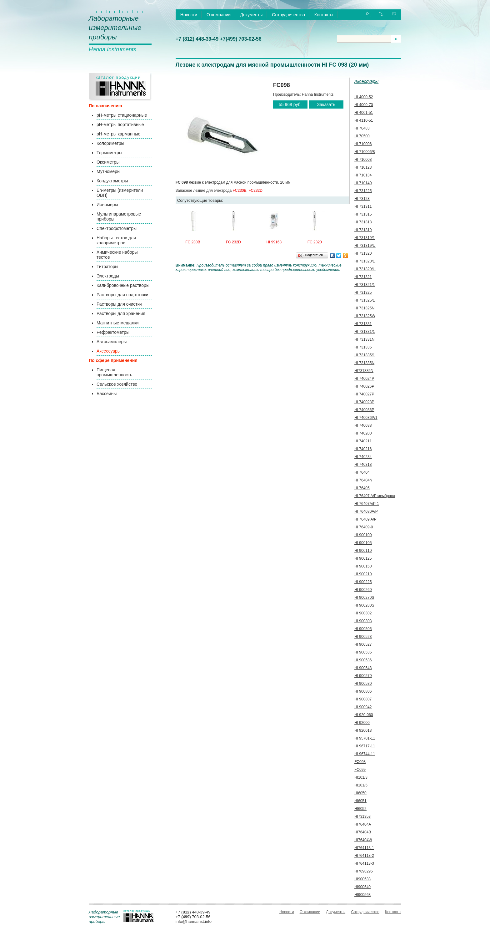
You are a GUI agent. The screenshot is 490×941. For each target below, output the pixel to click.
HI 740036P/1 (365, 417)
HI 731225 (363, 191)
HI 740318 (363, 464)
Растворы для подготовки (122, 294)
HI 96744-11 (364, 754)
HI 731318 (363, 222)
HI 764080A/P (366, 511)
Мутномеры (108, 171)
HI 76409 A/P (365, 519)
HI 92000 (362, 722)
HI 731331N (364, 339)
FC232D (255, 190)
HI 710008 (363, 159)
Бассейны (107, 393)
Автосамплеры (112, 341)
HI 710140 (363, 183)
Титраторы (107, 266)
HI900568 (362, 895)
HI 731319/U (364, 245)
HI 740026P (364, 386)
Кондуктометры (112, 180)
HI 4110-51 (363, 120)
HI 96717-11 (364, 746)
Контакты (323, 14)
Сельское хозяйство (117, 384)
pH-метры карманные (118, 133)
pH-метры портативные (120, 124)
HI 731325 (363, 292)
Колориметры (110, 143)
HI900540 (362, 887)
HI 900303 (363, 621)
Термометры (109, 152)
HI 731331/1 (364, 331)
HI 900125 (363, 558)
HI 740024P (364, 378)
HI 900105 (363, 543)
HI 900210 (363, 574)
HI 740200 (363, 433)
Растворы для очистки (119, 304)
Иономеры (107, 204)
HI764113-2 (364, 855)
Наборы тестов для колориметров (116, 240)
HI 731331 (363, 324)
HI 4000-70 (363, 105)
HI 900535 (363, 652)
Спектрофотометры (117, 228)
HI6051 (360, 801)
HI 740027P (364, 394)
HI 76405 (362, 488)
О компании (219, 14)
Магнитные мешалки (118, 322)
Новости (188, 14)
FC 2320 (315, 242)
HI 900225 (363, 582)
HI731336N (363, 371)
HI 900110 (363, 550)
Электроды (108, 275)
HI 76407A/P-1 (366, 503)
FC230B (240, 190)
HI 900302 (363, 613)
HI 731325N (364, 308)
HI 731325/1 (364, 300)
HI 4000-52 (363, 97)
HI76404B (362, 832)
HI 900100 (363, 535)
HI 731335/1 (364, 355)
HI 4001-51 (363, 112)
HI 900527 (363, 644)
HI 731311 (363, 206)
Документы (251, 14)
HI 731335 (363, 347)
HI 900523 (363, 636)
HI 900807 (363, 699)
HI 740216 (363, 449)
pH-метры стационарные (122, 115)
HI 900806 (363, 691)
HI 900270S (364, 597)
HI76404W (363, 840)
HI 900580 (363, 683)
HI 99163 (274, 242)
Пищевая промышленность (114, 372)
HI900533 (362, 879)
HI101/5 (361, 785)
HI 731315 (363, 214)
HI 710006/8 (364, 152)
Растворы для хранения (121, 313)
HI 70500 (362, 136)
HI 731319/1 (364, 238)
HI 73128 (362, 198)
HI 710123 (363, 167)
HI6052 (360, 808)
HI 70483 (362, 128)
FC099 (360, 769)
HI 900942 (363, 707)
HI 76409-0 (363, 527)
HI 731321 (363, 277)
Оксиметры (108, 162)
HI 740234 (363, 457)
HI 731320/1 (364, 261)
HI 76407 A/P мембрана (374, 496)
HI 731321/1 (364, 284)
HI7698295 (363, 871)
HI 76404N (363, 480)
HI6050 (360, 793)
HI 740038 (363, 425)
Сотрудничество (288, 14)
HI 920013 (363, 730)
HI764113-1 (364, 848)
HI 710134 (363, 175)
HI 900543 (363, 668)
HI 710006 (363, 144)
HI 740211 (363, 441)
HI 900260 (363, 589)
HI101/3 (361, 777)
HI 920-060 (363, 715)
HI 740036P (364, 410)
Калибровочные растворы (123, 285)
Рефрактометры (113, 332)
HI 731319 (363, 230)
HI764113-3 (364, 863)
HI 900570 (363, 676)
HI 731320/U (364, 269)
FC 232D (233, 242)
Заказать (326, 104)
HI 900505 (363, 629)
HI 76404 (362, 472)
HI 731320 (363, 253)
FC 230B (192, 242)
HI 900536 (363, 660)
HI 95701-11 (364, 738)
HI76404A (362, 824)
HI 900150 (363, 566)
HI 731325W (364, 316)
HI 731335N (364, 363)
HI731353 (362, 816)
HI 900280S (364, 605)
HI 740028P (364, 402)
